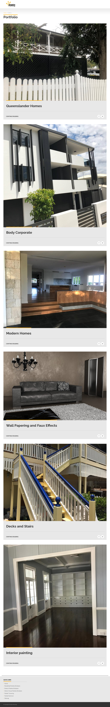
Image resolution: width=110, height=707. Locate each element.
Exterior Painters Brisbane (11, 688)
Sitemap (6, 698)
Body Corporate (19, 232)
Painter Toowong (9, 693)
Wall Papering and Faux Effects (31, 425)
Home (5, 12)
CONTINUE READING (12, 116)
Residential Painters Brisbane (12, 686)
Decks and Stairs (20, 526)
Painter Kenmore (8, 696)
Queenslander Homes (24, 106)
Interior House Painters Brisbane (13, 691)
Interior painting (19, 653)
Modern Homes (18, 333)
